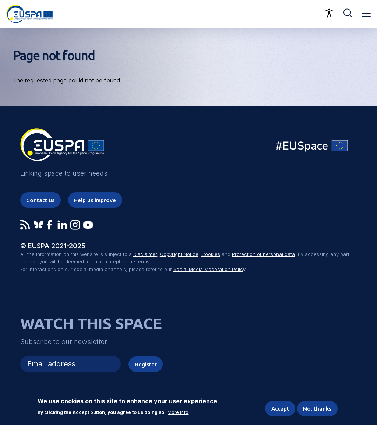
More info (178, 412)
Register (146, 364)
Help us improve (95, 200)
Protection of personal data (263, 254)
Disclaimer (145, 254)
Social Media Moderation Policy (209, 269)
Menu (366, 13)
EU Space (312, 147)
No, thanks (317, 409)
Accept (280, 409)
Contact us (40, 200)
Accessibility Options (329, 13)
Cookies (210, 254)
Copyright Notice (179, 254)
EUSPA (62, 147)
